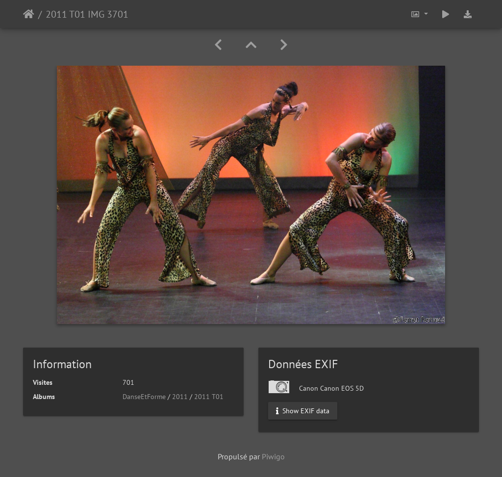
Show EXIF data (302, 410)
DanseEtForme (144, 396)
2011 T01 (209, 396)
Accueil (28, 14)
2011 (180, 396)
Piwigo (273, 456)
